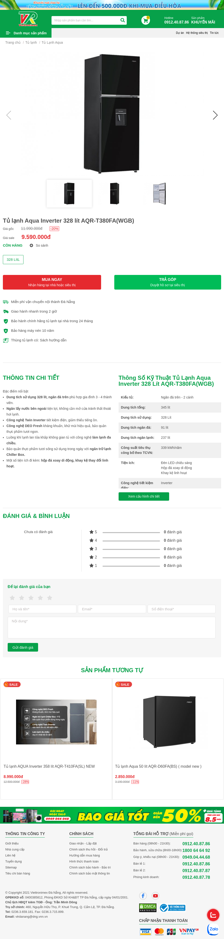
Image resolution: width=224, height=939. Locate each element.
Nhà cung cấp (14, 849)
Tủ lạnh (31, 42)
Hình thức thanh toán (83, 861)
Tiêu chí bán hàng (17, 873)
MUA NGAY (52, 282)
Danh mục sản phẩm (30, 33)
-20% (54, 229)
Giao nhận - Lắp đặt (83, 843)
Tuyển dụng (13, 861)
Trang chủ (13, 42)
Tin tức (214, 33)
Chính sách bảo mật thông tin (89, 873)
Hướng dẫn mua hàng (84, 855)
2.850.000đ (125, 777)
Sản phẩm (204, 20)
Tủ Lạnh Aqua (52, 42)
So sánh (39, 245)
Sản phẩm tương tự (112, 670)
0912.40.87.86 (196, 843)
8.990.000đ (13, 777)
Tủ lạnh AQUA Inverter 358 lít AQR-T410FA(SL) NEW (49, 766)
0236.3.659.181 (22, 912)
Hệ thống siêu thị (197, 33)
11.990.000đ (31, 228)
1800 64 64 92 (196, 850)
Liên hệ (10, 855)
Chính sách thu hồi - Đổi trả (88, 849)
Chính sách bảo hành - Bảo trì (90, 867)
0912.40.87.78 (196, 877)
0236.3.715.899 (52, 912)
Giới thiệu (11, 843)
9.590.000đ (36, 237)
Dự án (180, 33)
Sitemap (11, 867)
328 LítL (13, 259)
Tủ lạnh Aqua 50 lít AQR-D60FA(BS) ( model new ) (158, 766)
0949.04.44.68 (196, 857)
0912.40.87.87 (196, 870)
